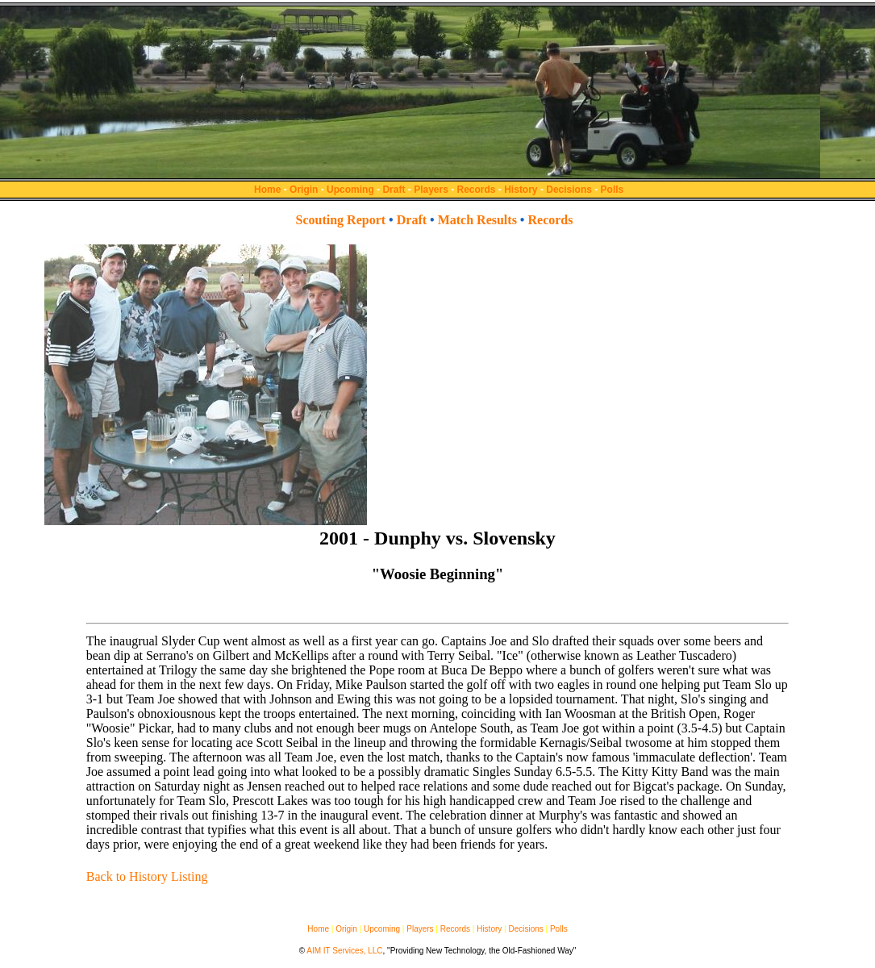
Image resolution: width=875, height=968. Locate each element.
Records (476, 189)
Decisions (569, 189)
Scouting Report (341, 220)
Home (267, 189)
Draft (393, 189)
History (520, 189)
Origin (304, 189)
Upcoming (350, 189)
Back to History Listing (147, 876)
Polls (612, 189)
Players (431, 189)
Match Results (477, 220)
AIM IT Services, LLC (344, 950)
